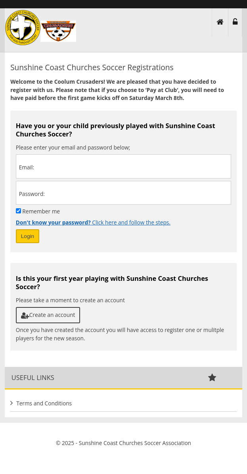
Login (27, 236)
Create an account (48, 315)
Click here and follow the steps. (93, 222)
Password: (32, 194)
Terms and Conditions (44, 403)
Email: (26, 167)
